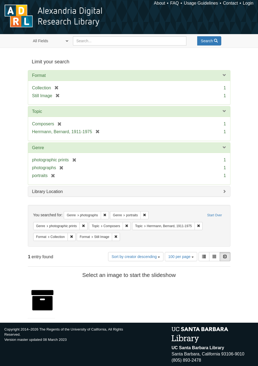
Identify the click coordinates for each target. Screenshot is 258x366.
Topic (37, 111)
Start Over (214, 215)
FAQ (174, 3)
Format (39, 75)
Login (248, 3)
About (159, 3)
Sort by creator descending (136, 256)
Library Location (47, 191)
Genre (38, 147)
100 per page (181, 256)
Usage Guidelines (201, 3)
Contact (230, 3)
